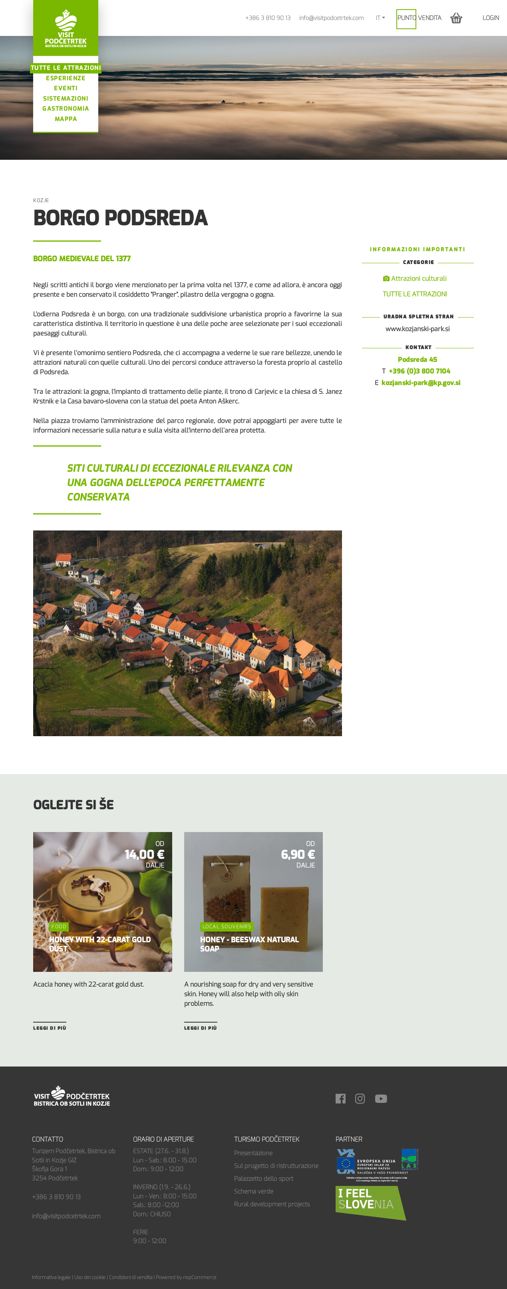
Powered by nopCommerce (186, 1277)
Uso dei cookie (89, 1277)
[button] (456, 17)
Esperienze (65, 78)
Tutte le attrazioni (66, 68)
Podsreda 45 (417, 360)
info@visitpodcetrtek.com (331, 18)
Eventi (66, 88)
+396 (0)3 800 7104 (419, 371)
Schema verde (253, 1192)
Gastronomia (65, 109)
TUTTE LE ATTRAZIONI (415, 294)
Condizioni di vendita (130, 1277)
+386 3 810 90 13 (267, 18)
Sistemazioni (65, 99)
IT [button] (378, 18)
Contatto (47, 1139)
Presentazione (253, 1153)
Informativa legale (51, 1277)
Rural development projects (272, 1204)
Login (491, 18)
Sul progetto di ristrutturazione (276, 1166)
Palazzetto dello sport (263, 1179)
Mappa (66, 119)
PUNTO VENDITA (419, 18)
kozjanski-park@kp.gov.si (421, 383)
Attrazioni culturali (415, 278)
